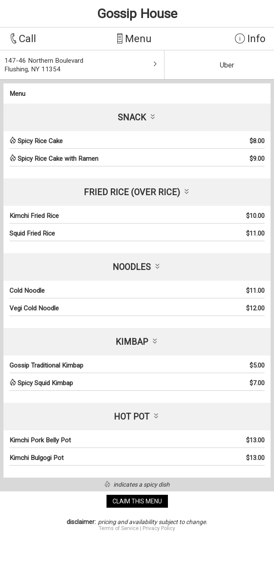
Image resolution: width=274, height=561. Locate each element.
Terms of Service (119, 528)
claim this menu (137, 501)
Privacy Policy (159, 528)
